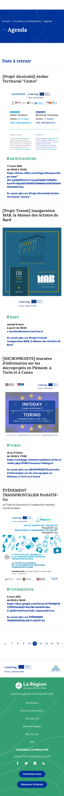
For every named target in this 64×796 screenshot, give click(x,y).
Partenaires (32, 702)
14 (52, 643)
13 (46, 643)
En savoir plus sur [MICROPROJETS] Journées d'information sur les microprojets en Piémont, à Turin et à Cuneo (33, 473)
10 (29, 643)
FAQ (32, 742)
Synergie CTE (32, 718)
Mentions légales (32, 726)
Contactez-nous (32, 774)
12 (40, 643)
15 (57, 643)
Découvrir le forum (32, 784)
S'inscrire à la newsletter (32, 749)
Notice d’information (32, 710)
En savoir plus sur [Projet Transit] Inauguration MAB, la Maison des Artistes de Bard (34, 341)
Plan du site (32, 734)
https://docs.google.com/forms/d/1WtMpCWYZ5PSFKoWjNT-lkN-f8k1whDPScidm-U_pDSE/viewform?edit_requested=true (33, 607)
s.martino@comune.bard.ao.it (25, 331)
